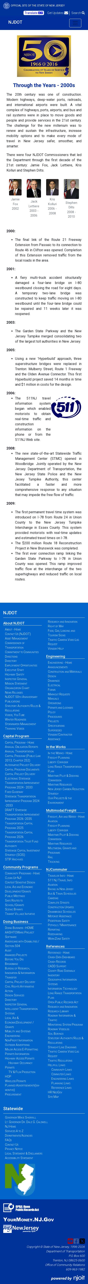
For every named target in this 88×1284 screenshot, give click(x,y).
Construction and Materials (65, 671)
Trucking (54, 861)
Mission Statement (16, 683)
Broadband (11, 964)
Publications (12, 701)
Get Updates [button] (57, 13)
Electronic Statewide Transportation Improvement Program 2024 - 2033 (22, 783)
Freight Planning (59, 757)
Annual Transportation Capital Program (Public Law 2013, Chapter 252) (23, 756)
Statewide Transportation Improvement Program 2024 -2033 (22, 801)
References (55, 946)
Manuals (53, 698)
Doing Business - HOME (19, 928)
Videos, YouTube (15, 715)
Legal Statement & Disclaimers (23, 1153)
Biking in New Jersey (61, 889)
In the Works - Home (60, 753)
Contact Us (11, 1144)
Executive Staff (14, 670)
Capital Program (16, 736)
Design (52, 676)
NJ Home (10, 1126)
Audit (8, 950)
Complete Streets (58, 902)
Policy (52, 712)
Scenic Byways (14, 909)
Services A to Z (14, 1131)
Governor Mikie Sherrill (20, 1117)
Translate (34, 13)
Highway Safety (14, 674)
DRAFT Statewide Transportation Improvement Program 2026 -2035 (22, 814)
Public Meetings (15, 896)
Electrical (54, 685)
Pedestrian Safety (59, 920)
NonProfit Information (19, 1040)
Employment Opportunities (21, 665)
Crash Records (57, 961)
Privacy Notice (14, 1149)
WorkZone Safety (59, 938)
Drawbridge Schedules (61, 911)
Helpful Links (56, 1065)
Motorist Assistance (60, 916)
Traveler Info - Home (61, 875)
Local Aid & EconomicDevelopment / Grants (19, 1022)
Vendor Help (56, 648)
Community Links (61, 1069)
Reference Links (61, 1087)
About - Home (13, 629)
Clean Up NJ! (13, 878)
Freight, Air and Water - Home (66, 816)
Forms (51, 689)
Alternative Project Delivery (23, 765)
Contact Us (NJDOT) (18, 634)
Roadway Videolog (58, 1029)
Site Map (53, 1096)
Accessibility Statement (19, 1158)
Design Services (14, 995)
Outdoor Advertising (17, 1045)
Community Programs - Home (22, 873)
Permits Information (17, 1054)
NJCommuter (56, 869)
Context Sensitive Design (20, 882)
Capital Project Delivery (20, 774)
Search (78, 13)
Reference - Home (59, 952)
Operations (54, 703)
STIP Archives (14, 859)
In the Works (56, 747)
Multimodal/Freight (61, 810)
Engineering (55, 656)
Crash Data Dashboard (61, 957)
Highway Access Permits (19, 1058)
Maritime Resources (60, 784)
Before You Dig (14, 959)
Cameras (53, 898)
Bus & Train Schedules (62, 893)
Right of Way (56, 626)
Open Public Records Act (63, 1002)
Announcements (58, 667)
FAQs (8, 1140)
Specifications (56, 725)
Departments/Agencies (18, 1135)
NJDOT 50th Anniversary (21, 697)
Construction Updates (61, 907)
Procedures (55, 716)
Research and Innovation (62, 621)
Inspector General (16, 679)
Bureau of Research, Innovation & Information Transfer (20, 973)
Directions (11, 656)
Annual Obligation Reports (21, 747)
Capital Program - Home (19, 742)
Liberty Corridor (58, 762)
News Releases (14, 692)
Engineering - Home (60, 662)
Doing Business (15, 922)
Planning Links (60, 1083)
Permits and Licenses (60, 707)
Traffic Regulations (60, 1060)
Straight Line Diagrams (62, 1047)
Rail (50, 857)
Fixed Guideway (14, 792)
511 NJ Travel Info (60, 880)
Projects (53, 721)
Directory (11, 661)
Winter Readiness (15, 719)
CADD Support (57, 966)
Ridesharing (55, 934)
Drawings (54, 680)
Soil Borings (55, 1033)
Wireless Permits (15, 1081)
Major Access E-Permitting (21, 1049)
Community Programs (20, 867)
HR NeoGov (55, 1092)
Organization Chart (17, 688)
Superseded (55, 730)
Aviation (53, 821)
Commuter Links (61, 1074)
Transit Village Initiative (20, 914)
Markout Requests (59, 694)
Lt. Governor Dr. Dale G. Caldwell (26, 1122)
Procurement (13, 1094)
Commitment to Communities (22, 652)
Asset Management (16, 638)
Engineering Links (62, 1078)
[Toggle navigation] (75, 23)
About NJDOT (14, 623)
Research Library (58, 1011)
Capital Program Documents (22, 769)
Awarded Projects (16, 955)
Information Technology (62, 988)
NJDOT (15, 22)
